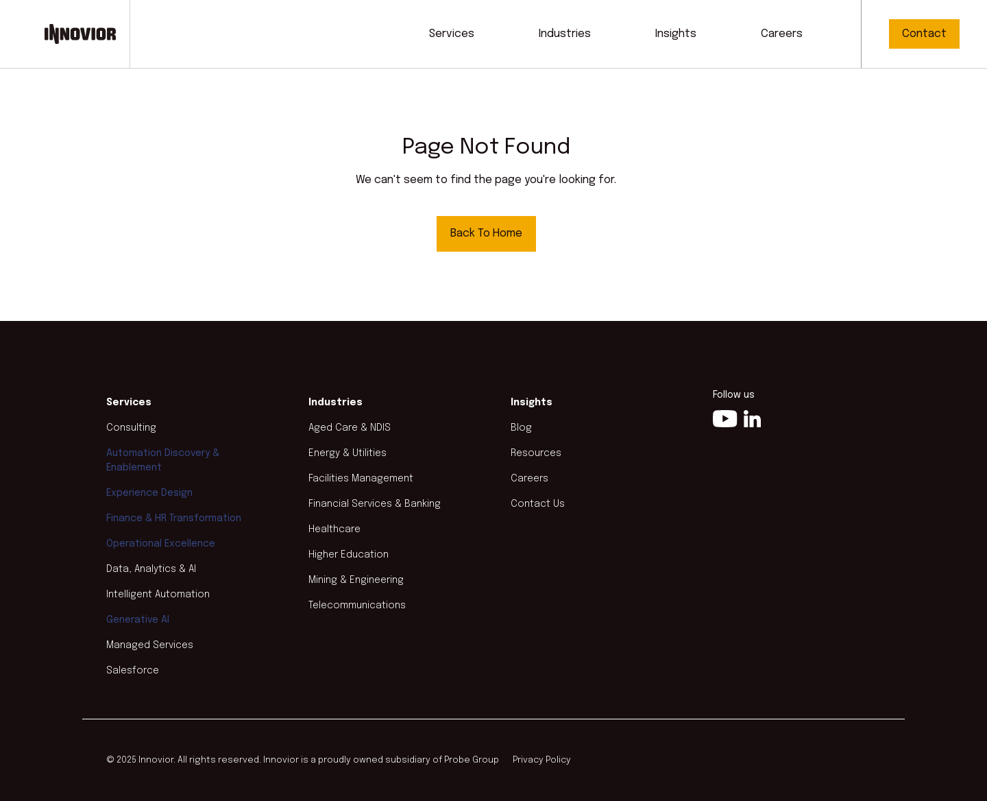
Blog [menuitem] (521, 428)
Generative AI (137, 620)
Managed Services (149, 645)
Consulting (131, 428)
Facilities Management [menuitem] (360, 478)
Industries (565, 34)
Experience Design (149, 493)
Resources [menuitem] (536, 453)
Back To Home (486, 233)
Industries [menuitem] (335, 402)
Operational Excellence (160, 544)
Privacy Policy (542, 760)
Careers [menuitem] (529, 478)
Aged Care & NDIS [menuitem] (349, 428)
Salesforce (132, 671)
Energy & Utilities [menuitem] (347, 453)
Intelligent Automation (158, 594)
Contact (924, 34)
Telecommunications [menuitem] (357, 605)
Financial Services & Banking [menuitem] (374, 504)
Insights (675, 34)
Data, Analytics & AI (151, 569)
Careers (782, 34)
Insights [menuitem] (531, 402)
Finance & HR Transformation (173, 518)
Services (451, 34)
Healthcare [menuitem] (334, 529)
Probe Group (471, 760)
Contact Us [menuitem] (538, 504)
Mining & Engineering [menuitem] (356, 580)
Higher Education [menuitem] (348, 555)
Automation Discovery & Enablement (162, 461)
